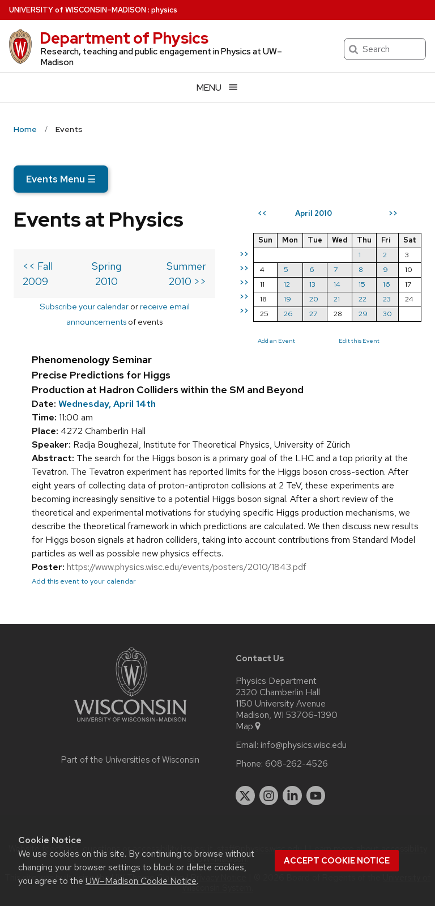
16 (386, 284)
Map (249, 726)
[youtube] (316, 795)
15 (362, 284)
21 (337, 299)
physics (164, 10)
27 (313, 313)
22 (362, 299)
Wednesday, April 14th (107, 404)
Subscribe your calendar (84, 306)
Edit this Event (359, 340)
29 (363, 313)
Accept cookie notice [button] (337, 860)
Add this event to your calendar (84, 581)
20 (314, 299)
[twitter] (245, 795)
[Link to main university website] (130, 724)
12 (287, 284)
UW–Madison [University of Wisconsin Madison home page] (77, 10)
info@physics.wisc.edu (304, 745)
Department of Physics (124, 38)
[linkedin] (292, 795)
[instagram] (269, 795)
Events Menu (61, 179)
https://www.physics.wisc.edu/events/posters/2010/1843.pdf (186, 567)
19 (287, 299)
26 (288, 313)
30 (387, 313)
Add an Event (276, 340)
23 (387, 299)
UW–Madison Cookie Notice (141, 881)
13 (312, 284)
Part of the (130, 759)
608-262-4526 (296, 763)
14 (337, 284)
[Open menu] (217, 88)
